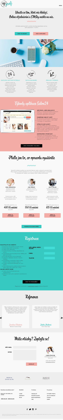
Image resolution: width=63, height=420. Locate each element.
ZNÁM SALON (11, 398)
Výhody (49, 397)
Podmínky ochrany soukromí (50, 414)
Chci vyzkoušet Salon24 (32, 145)
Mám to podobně (10, 215)
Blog (20, 397)
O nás (20, 393)
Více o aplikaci (40, 33)
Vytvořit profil (51, 393)
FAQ (32, 399)
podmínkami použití (33, 286)
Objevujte (34, 393)
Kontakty (21, 395)
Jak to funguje (51, 395)
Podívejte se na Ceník (31, 226)
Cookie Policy (14, 415)
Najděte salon (35, 395)
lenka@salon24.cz (50, 362)
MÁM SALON (4, 398)
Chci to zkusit (22, 33)
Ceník (48, 399)
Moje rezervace (35, 397)
